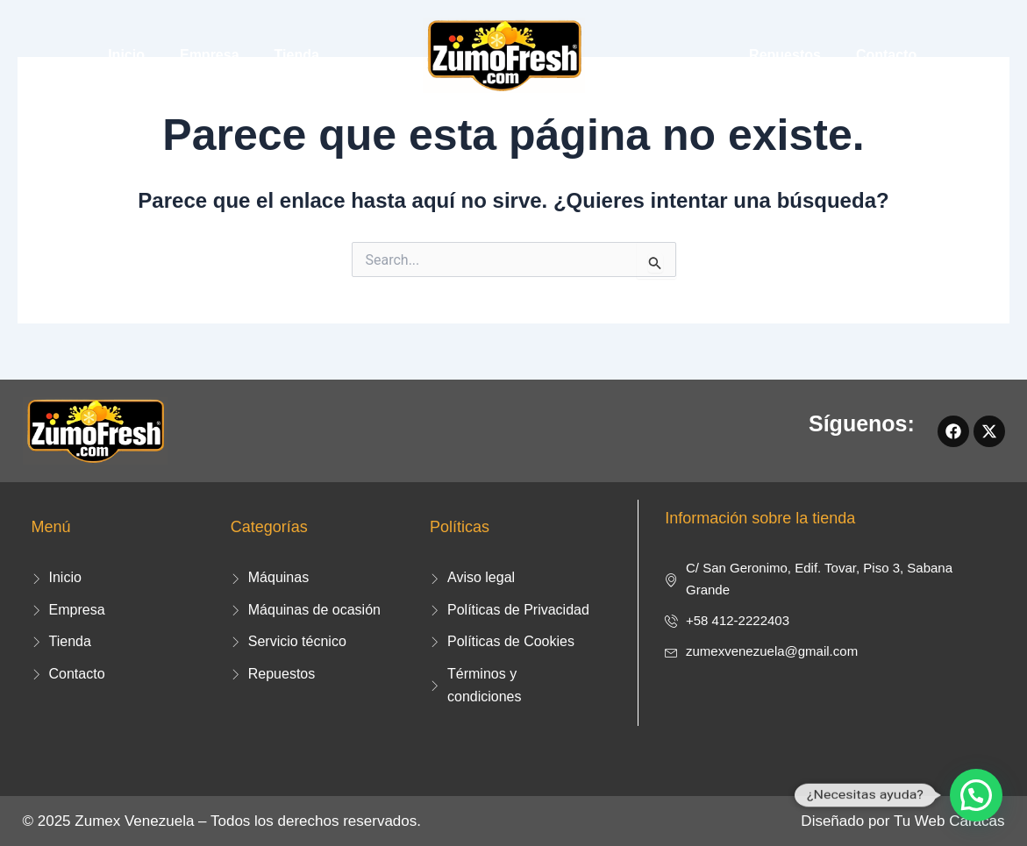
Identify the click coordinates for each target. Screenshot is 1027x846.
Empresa (209, 54)
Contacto (886, 54)
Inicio (126, 54)
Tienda (297, 54)
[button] (976, 795)
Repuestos (785, 54)
